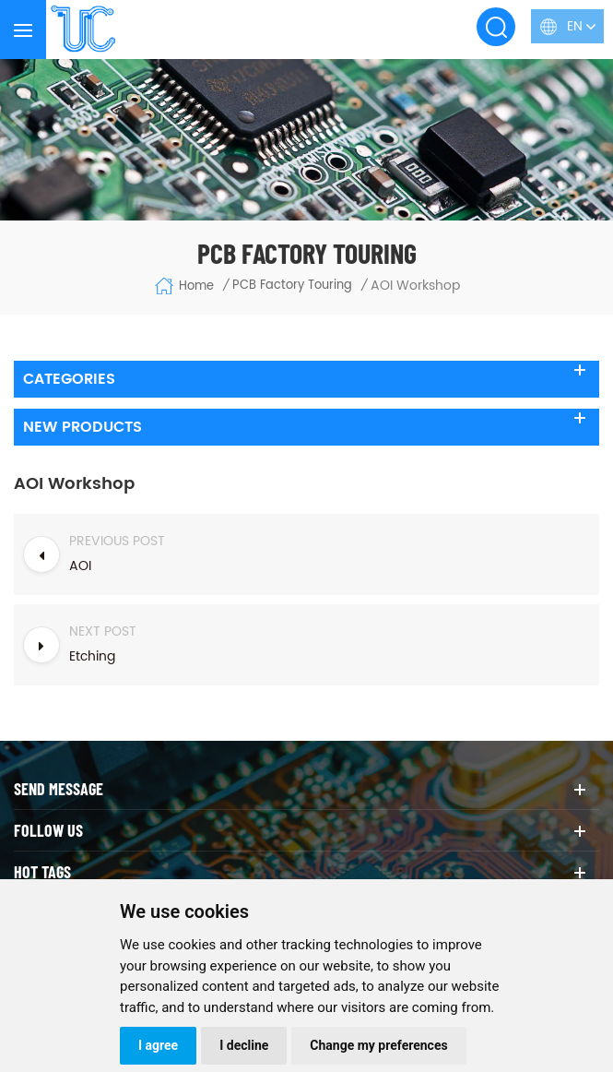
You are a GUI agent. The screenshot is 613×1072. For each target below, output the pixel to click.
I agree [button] (158, 1045)
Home (184, 286)
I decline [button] (243, 1045)
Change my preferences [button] (378, 1045)
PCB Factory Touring (292, 286)
